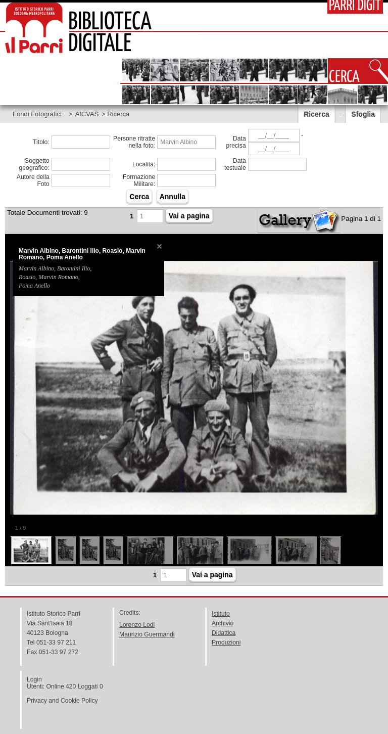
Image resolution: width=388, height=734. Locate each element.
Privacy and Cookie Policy (62, 700)
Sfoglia (363, 114)
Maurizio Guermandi (146, 634)
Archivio (222, 623)
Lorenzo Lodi (137, 624)
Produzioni (226, 642)
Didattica (223, 632)
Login (34, 679)
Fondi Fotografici (37, 114)
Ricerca (316, 114)
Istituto (221, 613)
